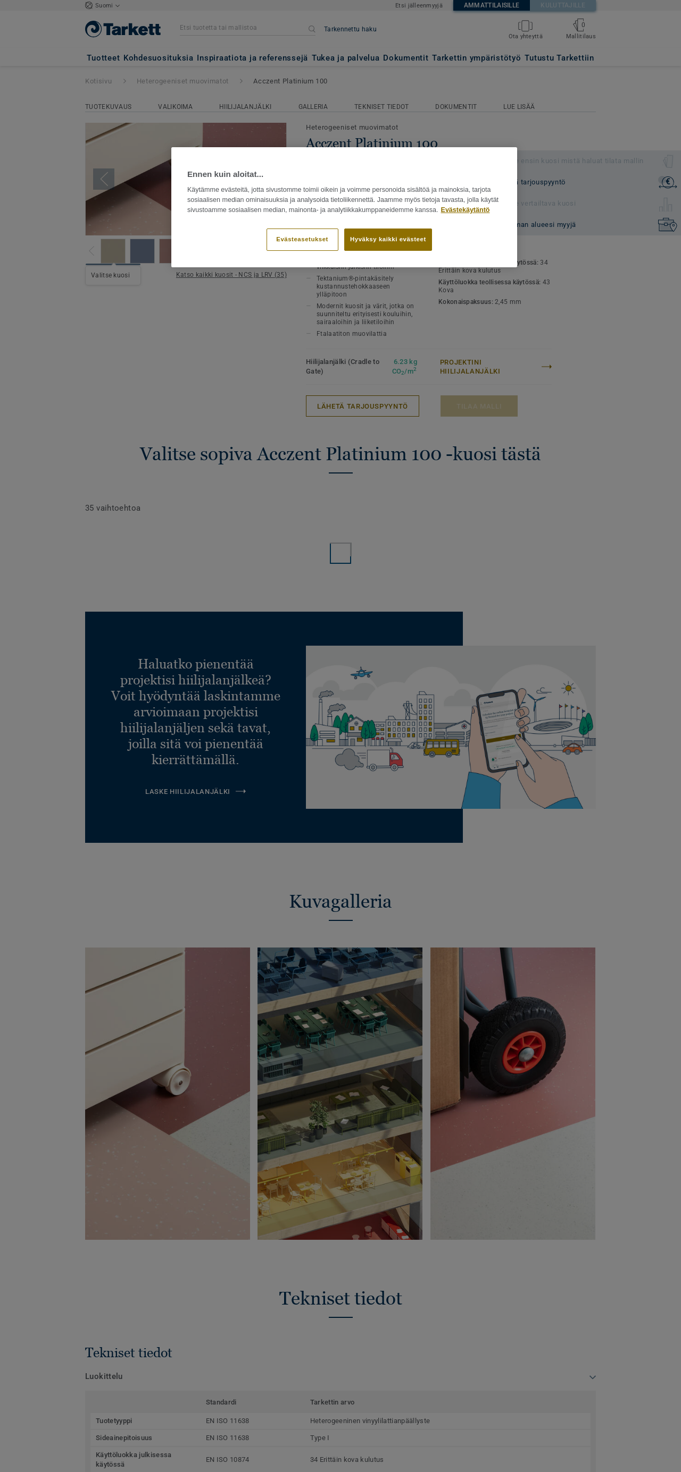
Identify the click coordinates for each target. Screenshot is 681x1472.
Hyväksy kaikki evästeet (388, 239)
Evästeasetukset (302, 239)
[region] (344, 207)
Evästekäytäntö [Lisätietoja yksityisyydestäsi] (465, 210)
